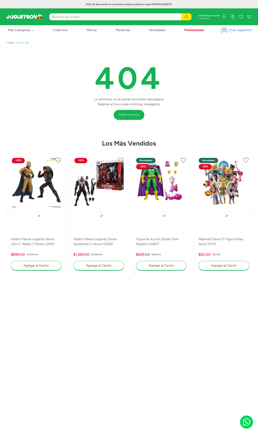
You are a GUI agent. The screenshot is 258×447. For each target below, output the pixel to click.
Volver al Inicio (129, 115)
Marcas (91, 30)
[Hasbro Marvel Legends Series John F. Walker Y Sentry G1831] (36, 214)
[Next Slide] (253, 4)
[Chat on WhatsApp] (246, 422)
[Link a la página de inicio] (10, 43)
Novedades (157, 30)
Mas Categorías (19, 30)
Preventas (123, 30)
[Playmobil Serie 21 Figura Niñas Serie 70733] (223, 214)
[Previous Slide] (4, 4)
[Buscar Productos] (186, 17)
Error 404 (23, 42)
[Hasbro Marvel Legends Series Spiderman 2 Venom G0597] (98, 214)
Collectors (60, 30)
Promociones (194, 30)
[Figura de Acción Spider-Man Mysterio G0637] (161, 214)
